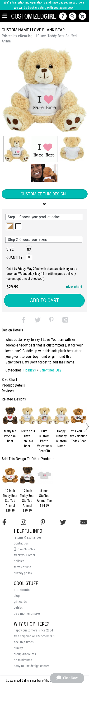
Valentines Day (50, 370)
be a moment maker (27, 614)
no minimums (23, 660)
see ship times (24, 642)
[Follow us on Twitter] (63, 522)
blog (17, 596)
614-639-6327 (24, 549)
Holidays (29, 370)
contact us (21, 543)
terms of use (22, 567)
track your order (24, 555)
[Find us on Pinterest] (43, 522)
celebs (18, 608)
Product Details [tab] (13, 385)
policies (19, 561)
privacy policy (23, 573)
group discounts (25, 654)
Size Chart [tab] (9, 379)
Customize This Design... (45, 194)
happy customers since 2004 (33, 630)
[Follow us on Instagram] (23, 522)
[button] (17, 149)
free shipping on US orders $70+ (35, 636)
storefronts (22, 590)
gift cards (20, 602)
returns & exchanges (28, 538)
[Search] (74, 16)
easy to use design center (31, 666)
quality (18, 648)
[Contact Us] (64, 16)
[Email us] (83, 522)
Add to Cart (44, 300)
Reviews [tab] (8, 391)
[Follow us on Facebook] (4, 522)
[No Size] (29, 257)
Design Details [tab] (12, 330)
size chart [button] (74, 287)
